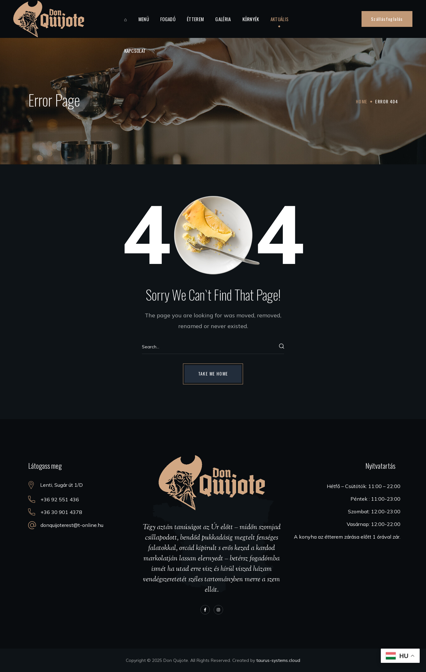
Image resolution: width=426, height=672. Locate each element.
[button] (387, 19)
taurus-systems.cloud (278, 660)
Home (362, 101)
